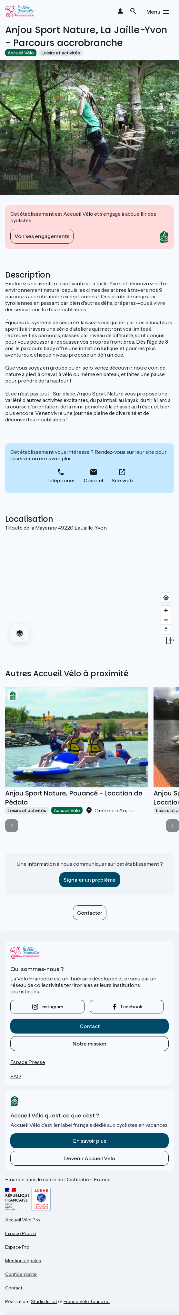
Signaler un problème (90, 879)
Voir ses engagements (42, 236)
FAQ (15, 1076)
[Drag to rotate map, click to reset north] (166, 629)
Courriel (93, 480)
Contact (90, 1026)
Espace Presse (27, 1062)
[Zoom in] (166, 610)
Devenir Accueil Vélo (89, 1158)
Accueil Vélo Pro (22, 1220)
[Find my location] (166, 597)
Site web (122, 480)
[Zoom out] (166, 619)
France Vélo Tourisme (87, 1301)
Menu (153, 11)
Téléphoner (60, 480)
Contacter (89, 912)
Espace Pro (17, 1247)
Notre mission (89, 1043)
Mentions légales (23, 1261)
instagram (52, 1007)
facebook (131, 1007)
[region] (89, 589)
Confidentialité (21, 1274)
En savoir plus (89, 1141)
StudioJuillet (44, 1301)
